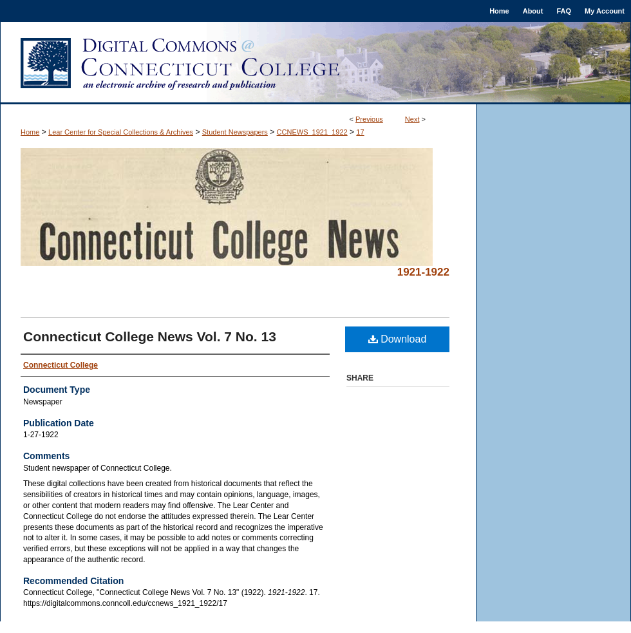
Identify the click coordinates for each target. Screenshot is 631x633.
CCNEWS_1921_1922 (312, 132)
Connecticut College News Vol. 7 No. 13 (149, 336)
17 (360, 132)
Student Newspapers (235, 132)
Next (412, 119)
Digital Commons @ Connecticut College (315, 63)
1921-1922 (423, 272)
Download (397, 339)
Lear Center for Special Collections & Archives (120, 132)
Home (30, 132)
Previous (369, 119)
